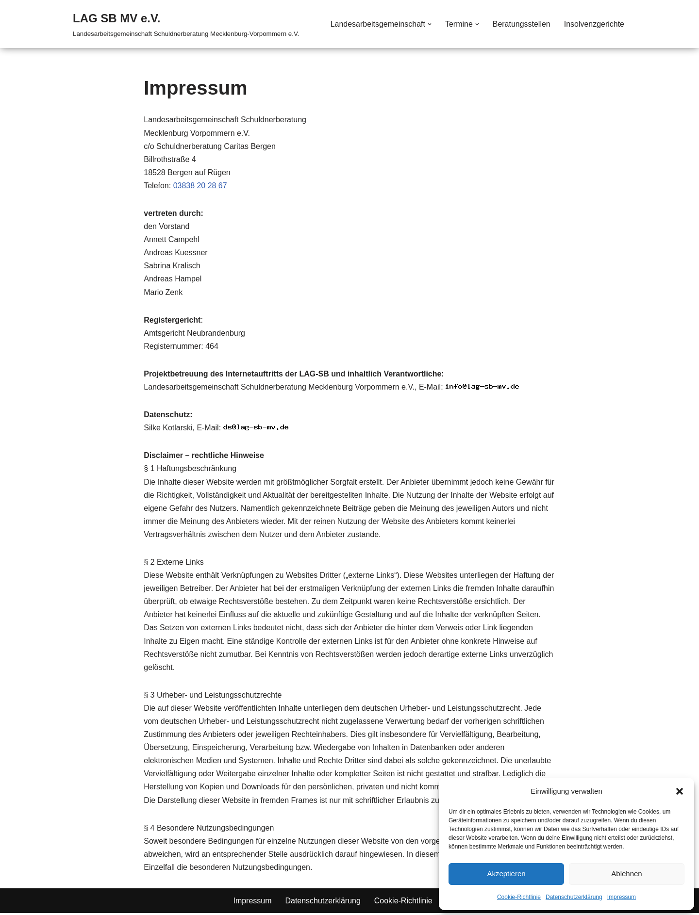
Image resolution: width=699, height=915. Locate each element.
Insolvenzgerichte (594, 24)
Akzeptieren (506, 873)
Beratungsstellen (521, 24)
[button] (679, 791)
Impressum (621, 897)
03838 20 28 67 (200, 185)
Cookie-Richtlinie (519, 897)
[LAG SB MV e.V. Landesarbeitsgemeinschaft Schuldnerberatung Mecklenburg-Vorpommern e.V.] (186, 24)
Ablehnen (626, 873)
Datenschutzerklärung (574, 897)
